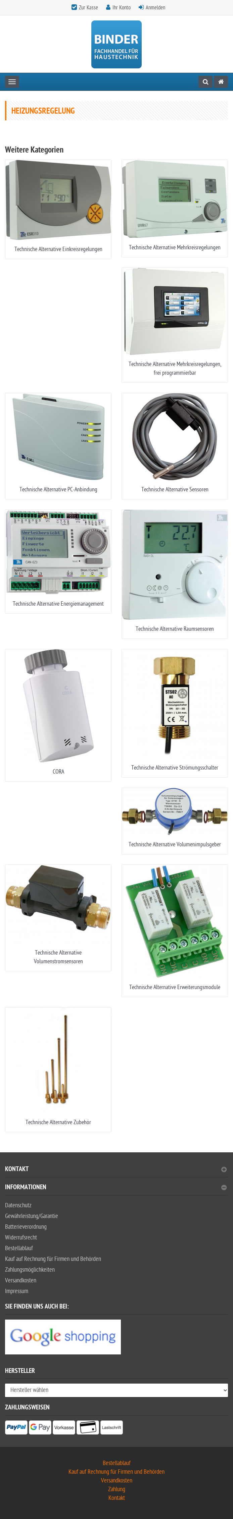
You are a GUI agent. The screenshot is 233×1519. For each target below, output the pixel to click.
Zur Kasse (88, 8)
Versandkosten (20, 1280)
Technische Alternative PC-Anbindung (58, 489)
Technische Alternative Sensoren (174, 489)
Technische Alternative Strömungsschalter (174, 768)
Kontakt (116, 1169)
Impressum (16, 1291)
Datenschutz (18, 1205)
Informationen (116, 1188)
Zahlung (116, 1489)
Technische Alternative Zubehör (58, 1122)
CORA (58, 772)
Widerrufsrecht (21, 1237)
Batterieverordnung (26, 1226)
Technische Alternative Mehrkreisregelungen (175, 247)
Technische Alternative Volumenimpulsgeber (175, 844)
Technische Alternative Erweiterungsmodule (174, 987)
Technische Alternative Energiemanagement (58, 604)
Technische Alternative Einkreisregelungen (58, 249)
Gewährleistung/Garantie (31, 1216)
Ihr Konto (121, 8)
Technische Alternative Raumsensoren (175, 629)
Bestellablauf (19, 1248)
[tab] (116, 1171)
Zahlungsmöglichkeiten (30, 1269)
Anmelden (155, 8)
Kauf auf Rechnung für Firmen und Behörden (53, 1259)
